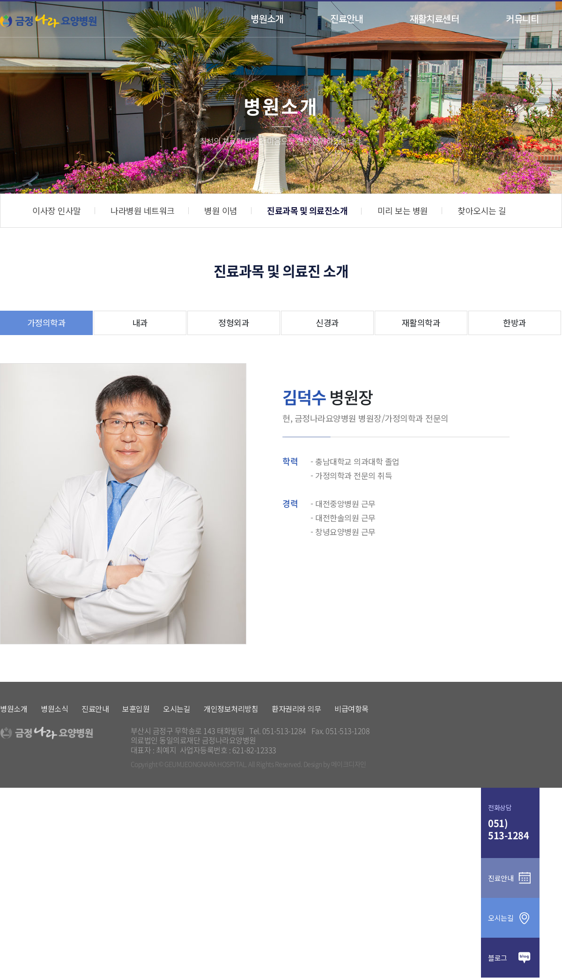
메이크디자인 (348, 764)
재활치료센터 (434, 19)
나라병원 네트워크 (143, 210)
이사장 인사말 (56, 210)
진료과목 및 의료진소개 (307, 210)
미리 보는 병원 (402, 210)
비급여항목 (351, 708)
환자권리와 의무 (296, 708)
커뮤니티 (522, 19)
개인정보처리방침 (231, 708)
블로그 (510, 957)
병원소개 (267, 19)
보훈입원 (135, 708)
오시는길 (176, 708)
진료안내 (346, 19)
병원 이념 (220, 210)
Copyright (144, 764)
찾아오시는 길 (482, 210)
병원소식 (54, 708)
